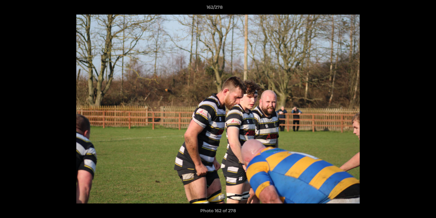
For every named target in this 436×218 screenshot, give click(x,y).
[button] (410, 9)
